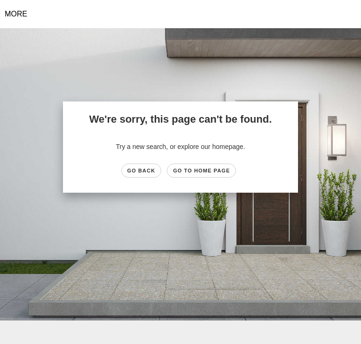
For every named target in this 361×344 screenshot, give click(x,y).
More (16, 14)
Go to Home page (201, 170)
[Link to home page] (180, 14)
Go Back (141, 170)
